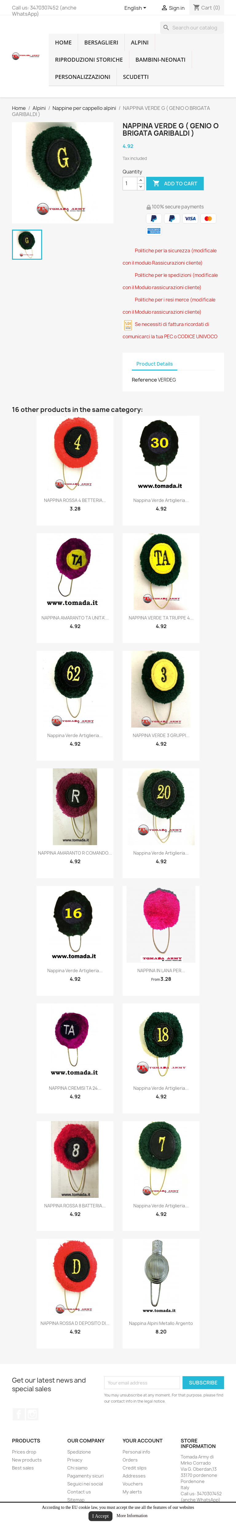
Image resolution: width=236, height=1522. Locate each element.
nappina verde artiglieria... (161, 500)
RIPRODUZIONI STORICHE (89, 59)
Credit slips (135, 1468)
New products (27, 1460)
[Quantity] (130, 183)
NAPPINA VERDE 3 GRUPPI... (161, 735)
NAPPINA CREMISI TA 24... (75, 1088)
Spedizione (79, 1452)
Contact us (79, 1492)
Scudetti (136, 76)
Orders (130, 1460)
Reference (144, 380)
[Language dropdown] (136, 8)
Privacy (74, 1460)
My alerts (132, 1492)
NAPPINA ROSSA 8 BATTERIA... (75, 1206)
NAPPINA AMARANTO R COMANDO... (75, 853)
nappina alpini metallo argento (161, 1323)
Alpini (140, 42)
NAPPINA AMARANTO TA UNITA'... (75, 618)
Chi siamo (77, 1468)
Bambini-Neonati (161, 59)
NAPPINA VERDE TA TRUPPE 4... (161, 618)
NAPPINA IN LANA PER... (161, 970)
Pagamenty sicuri (85, 1476)
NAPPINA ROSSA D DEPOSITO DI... (75, 1323)
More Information (132, 1515)
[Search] (192, 27)
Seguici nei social (85, 1484)
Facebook (19, 1414)
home (63, 42)
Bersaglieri (101, 42)
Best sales (23, 1468)
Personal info (136, 1452)
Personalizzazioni (82, 76)
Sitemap (76, 1500)
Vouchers (133, 1484)
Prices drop (24, 1452)
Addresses (134, 1476)
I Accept (100, 1516)
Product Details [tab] (154, 364)
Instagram (32, 1414)
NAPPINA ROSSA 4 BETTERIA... (75, 500)
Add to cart (175, 184)
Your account (143, 1440)
